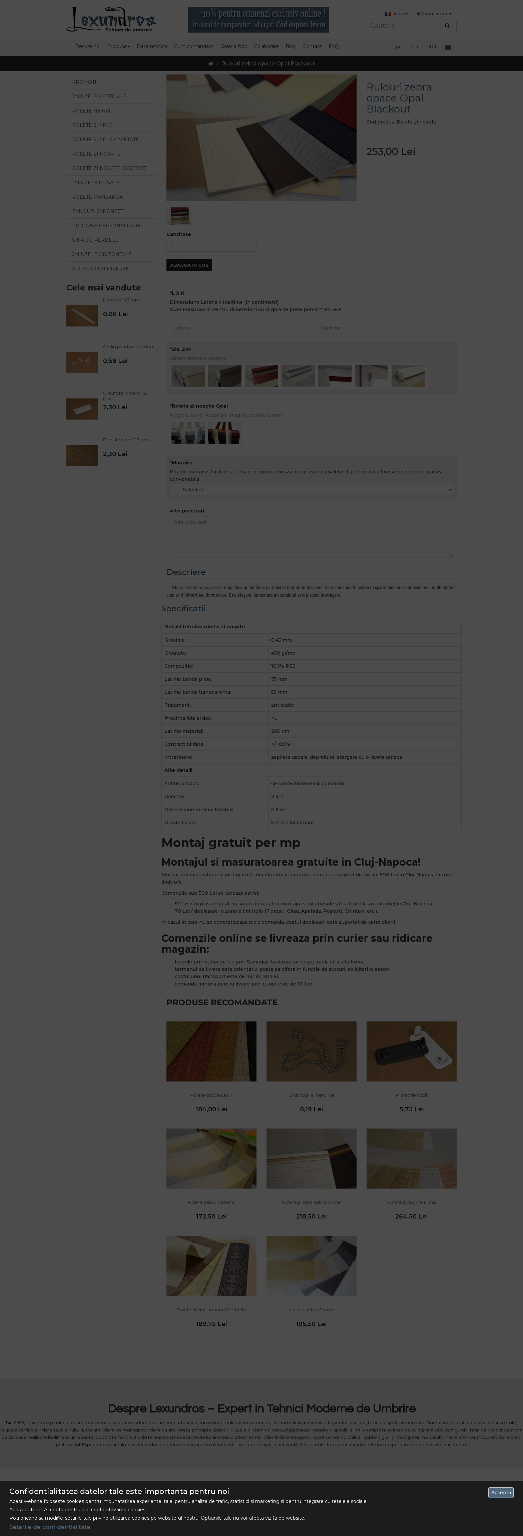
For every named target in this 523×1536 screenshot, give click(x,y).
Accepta (501, 1493)
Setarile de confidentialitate (49, 1527)
